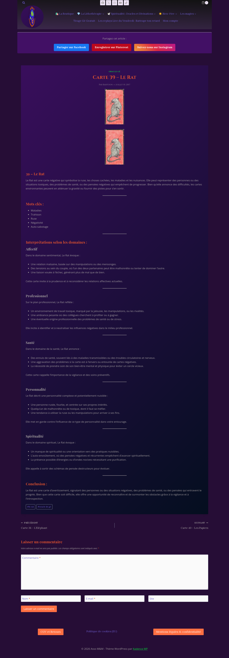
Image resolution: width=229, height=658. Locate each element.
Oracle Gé (114, 71)
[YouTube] (120, 2)
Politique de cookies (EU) (101, 631)
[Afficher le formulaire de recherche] (23, 2)
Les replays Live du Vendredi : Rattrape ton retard (129, 20)
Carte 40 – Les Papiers (162, 525)
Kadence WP (140, 648)
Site (152, 598)
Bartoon (108, 84)
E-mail (90, 598)
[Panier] (205, 2)
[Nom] (51, 598)
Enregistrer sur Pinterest (111, 47)
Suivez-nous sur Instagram (154, 47)
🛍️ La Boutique (64, 13)
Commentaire (31, 558)
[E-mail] (114, 598)
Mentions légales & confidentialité (178, 631)
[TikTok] (126, 2)
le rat (30, 506)
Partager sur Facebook (71, 47)
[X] (108, 2)
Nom (26, 598)
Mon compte (170, 20)
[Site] (178, 598)
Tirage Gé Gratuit (84, 20)
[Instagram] (114, 2)
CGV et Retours (51, 631)
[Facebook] (102, 2)
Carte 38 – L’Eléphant (66, 525)
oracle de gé (44, 506)
